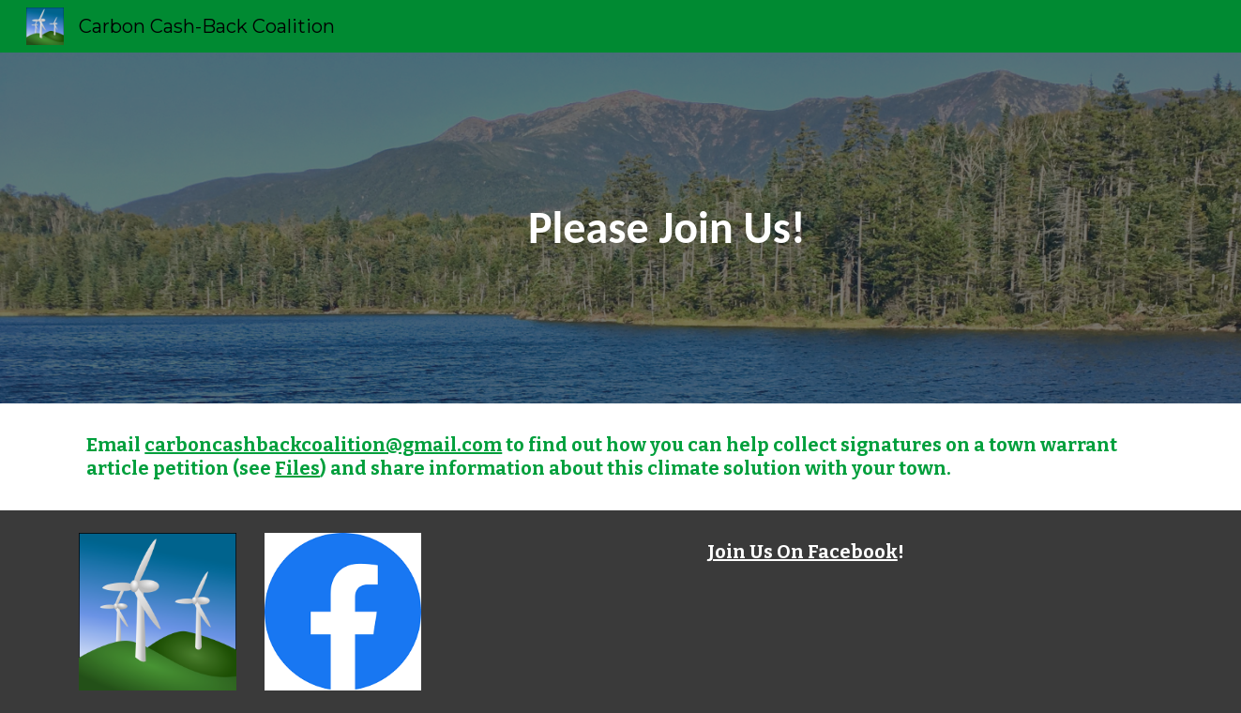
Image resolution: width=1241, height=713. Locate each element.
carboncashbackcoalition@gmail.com (323, 444)
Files (297, 468)
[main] (667, 228)
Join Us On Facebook (802, 551)
